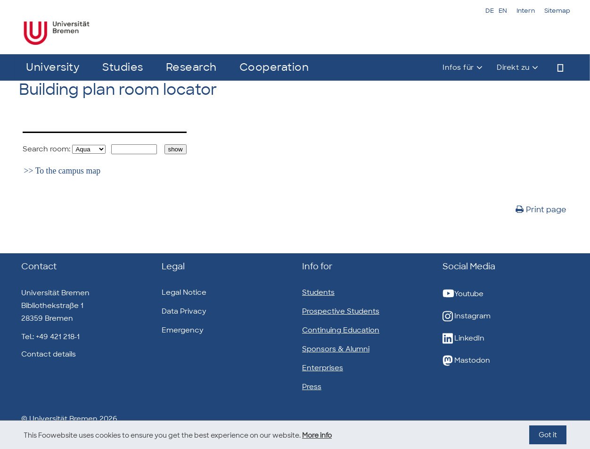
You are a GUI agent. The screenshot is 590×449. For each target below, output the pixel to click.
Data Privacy (184, 311)
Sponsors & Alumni (335, 349)
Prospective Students (340, 311)
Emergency (183, 330)
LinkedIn (463, 338)
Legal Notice (184, 292)
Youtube (462, 294)
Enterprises (322, 368)
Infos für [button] (458, 67)
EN (503, 11)
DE (489, 11)
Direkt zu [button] (513, 67)
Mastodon (466, 360)
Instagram (466, 316)
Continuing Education (340, 330)
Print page (541, 210)
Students (318, 292)
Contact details (48, 354)
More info (317, 435)
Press (311, 386)
